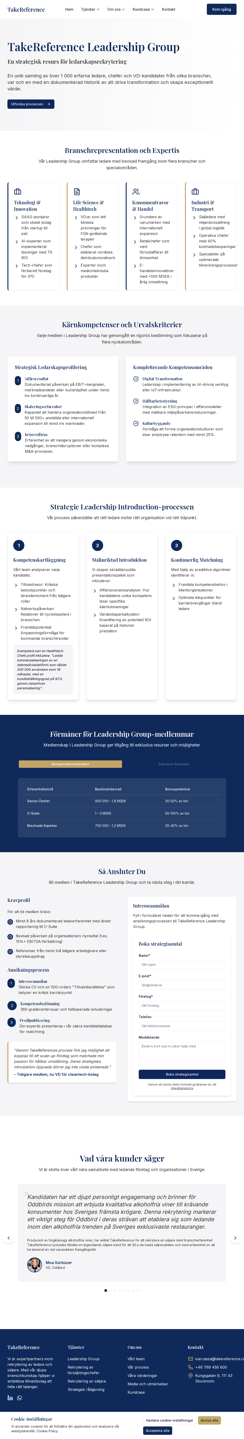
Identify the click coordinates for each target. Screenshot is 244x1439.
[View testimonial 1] (105, 1290)
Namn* (144, 955)
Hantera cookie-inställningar (169, 1420)
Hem (69, 9)
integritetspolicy (182, 1088)
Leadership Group (83, 1358)
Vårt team (136, 1358)
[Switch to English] (199, 9)
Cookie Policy (47, 1431)
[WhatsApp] (19, 1398)
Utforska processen (31, 104)
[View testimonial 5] (124, 1290)
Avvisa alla (209, 1420)
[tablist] (122, 764)
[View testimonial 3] (115, 1290)
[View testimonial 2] (110, 1290)
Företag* (146, 996)
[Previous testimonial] (8, 1238)
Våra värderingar (142, 1375)
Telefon (145, 1017)
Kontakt (168, 9)
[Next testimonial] (235, 1238)
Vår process (138, 1367)
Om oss (116, 9)
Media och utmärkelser (148, 1384)
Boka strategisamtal (182, 1074)
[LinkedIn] (10, 1398)
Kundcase (144, 9)
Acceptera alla (157, 1430)
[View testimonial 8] (138, 1290)
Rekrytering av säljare (87, 1381)
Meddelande (149, 1037)
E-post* (145, 976)
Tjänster (90, 9)
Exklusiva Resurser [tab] (173, 764)
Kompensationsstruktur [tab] (70, 764)
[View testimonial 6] (129, 1290)
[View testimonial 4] (119, 1290)
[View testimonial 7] (133, 1290)
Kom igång (221, 9)
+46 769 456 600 (211, 1367)
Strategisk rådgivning (86, 1389)
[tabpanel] (122, 807)
